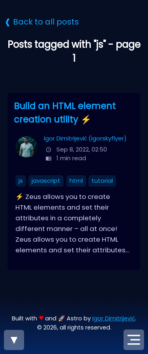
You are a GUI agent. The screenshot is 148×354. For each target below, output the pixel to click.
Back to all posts (46, 21)
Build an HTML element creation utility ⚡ (65, 113)
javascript (46, 180)
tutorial (102, 180)
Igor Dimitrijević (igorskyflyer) (85, 138)
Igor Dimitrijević (113, 318)
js (21, 180)
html (76, 180)
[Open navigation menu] (134, 339)
